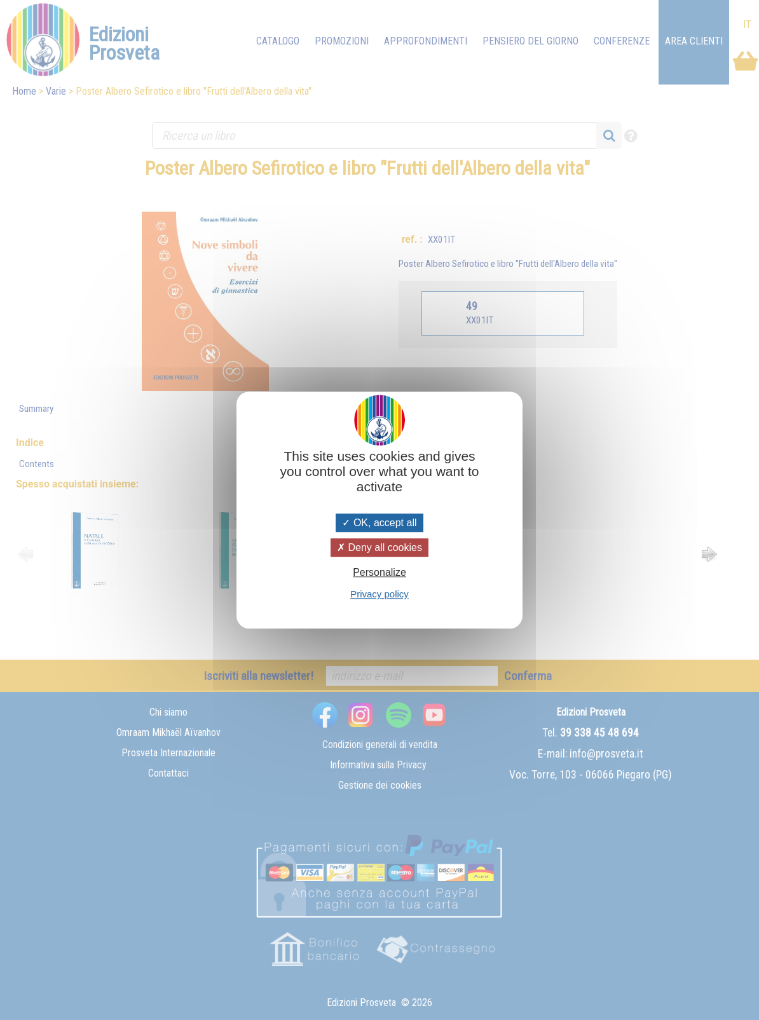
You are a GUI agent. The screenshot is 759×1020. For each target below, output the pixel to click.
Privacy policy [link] (379, 593)
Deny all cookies (379, 547)
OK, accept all (379, 522)
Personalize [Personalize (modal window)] (379, 572)
